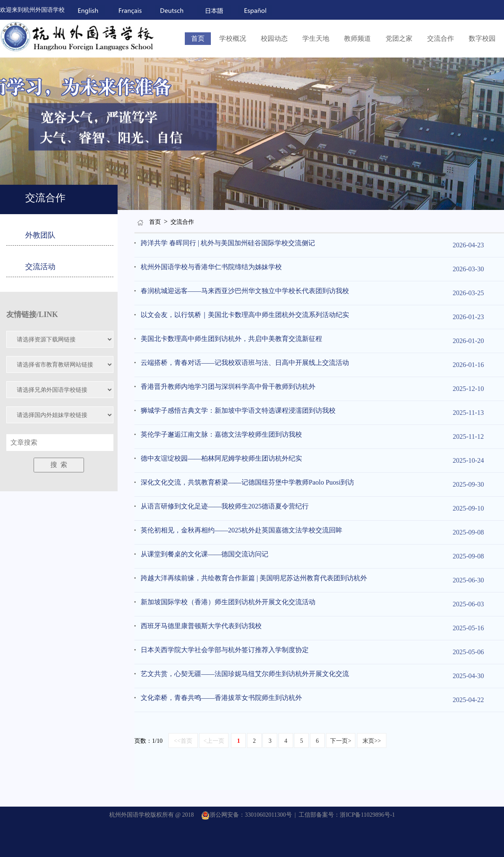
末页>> (371, 741)
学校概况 (232, 38)
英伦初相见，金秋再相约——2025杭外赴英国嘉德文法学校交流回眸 (241, 530)
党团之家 (399, 38)
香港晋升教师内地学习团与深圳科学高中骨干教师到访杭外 (228, 386)
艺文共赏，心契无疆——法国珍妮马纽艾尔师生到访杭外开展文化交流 (245, 673)
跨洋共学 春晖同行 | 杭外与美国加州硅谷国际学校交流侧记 (228, 242)
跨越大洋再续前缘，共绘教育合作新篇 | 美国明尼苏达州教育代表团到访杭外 (254, 578)
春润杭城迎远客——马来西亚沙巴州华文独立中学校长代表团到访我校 (245, 290)
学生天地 (315, 38)
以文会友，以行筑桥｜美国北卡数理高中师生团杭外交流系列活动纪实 (245, 314)
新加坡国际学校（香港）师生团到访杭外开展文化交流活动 (228, 601)
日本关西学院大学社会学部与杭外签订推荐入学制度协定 (225, 649)
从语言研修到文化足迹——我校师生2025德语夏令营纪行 (225, 506)
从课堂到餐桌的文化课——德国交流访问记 (204, 554)
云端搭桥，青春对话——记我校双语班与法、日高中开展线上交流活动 (245, 362)
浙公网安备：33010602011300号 (246, 815)
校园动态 (274, 38)
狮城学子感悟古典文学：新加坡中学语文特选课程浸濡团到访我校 (238, 410)
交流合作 (440, 38)
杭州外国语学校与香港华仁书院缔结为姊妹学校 (211, 266)
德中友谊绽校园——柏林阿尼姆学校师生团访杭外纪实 (221, 458)
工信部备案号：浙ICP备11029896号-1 (347, 815)
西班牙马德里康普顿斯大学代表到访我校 (201, 625)
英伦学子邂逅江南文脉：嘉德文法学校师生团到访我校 (221, 434)
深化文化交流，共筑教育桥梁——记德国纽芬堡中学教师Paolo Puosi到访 (247, 482)
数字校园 (482, 38)
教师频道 (357, 38)
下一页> (340, 741)
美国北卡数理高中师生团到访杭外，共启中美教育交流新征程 (231, 338)
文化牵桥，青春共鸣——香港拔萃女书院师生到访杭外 (221, 697)
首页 (198, 38)
